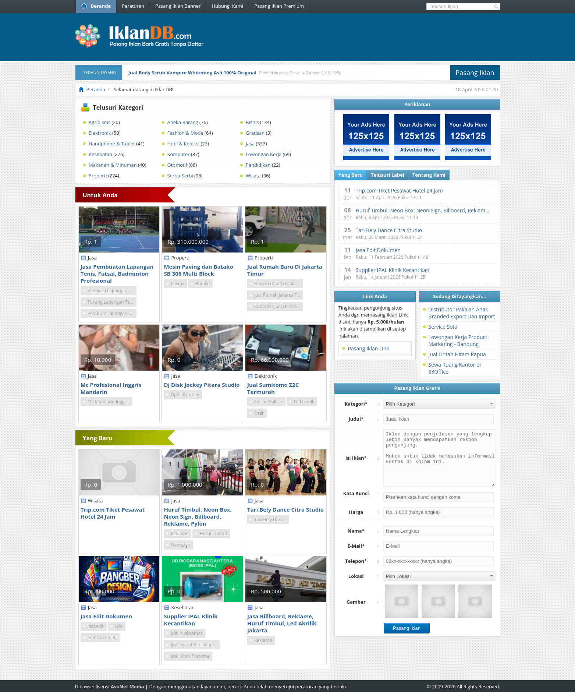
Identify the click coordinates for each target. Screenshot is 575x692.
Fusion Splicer (268, 402)
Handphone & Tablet (112, 143)
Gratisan (255, 133)
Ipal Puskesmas (186, 633)
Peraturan (133, 6)
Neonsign (180, 545)
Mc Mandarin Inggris (108, 402)
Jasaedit (96, 626)
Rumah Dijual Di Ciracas (278, 306)
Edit (119, 626)
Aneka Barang (182, 122)
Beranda (96, 6)
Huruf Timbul (213, 533)
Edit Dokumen (102, 638)
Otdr (259, 413)
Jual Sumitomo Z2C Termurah (273, 388)
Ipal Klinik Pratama (190, 656)
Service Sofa (443, 326)
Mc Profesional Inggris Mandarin (111, 388)
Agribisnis (99, 122)
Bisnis (252, 122)
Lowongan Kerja (263, 154)
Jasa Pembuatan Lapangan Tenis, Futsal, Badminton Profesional (117, 273)
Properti (98, 175)
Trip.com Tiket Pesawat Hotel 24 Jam (113, 513)
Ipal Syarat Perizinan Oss (195, 645)
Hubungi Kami (227, 6)
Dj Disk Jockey (185, 395)
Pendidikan (258, 165)
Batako (202, 283)
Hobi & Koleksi (183, 143)
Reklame (179, 533)
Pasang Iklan (475, 72)
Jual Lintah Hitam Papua (457, 354)
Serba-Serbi (180, 175)
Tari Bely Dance (270, 519)
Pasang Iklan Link (368, 348)
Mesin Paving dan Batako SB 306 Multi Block (198, 270)
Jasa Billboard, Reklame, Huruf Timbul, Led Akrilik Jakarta (281, 623)
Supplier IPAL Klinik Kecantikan (190, 619)
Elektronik (100, 133)
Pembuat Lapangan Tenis (112, 313)
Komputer (178, 154)
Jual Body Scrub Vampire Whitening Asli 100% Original (192, 72)
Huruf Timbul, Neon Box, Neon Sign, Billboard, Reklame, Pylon (197, 516)
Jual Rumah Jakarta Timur (278, 295)
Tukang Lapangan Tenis (112, 302)
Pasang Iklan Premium (279, 6)
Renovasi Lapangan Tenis (112, 290)
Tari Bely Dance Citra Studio (285, 509)
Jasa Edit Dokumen (106, 616)
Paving (177, 283)
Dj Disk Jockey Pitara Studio (201, 384)
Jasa (250, 143)
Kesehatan (100, 154)
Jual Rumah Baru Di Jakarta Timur (284, 270)
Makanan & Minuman (113, 165)
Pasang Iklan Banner (177, 6)
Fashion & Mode (185, 133)
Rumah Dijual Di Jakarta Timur (278, 283)
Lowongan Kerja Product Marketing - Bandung (458, 340)
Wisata (253, 175)
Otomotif (177, 165)
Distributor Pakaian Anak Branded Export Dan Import (462, 313)
